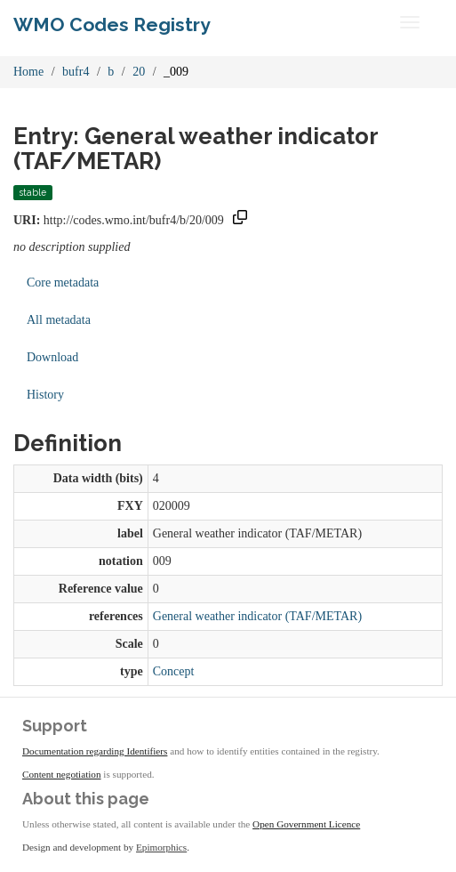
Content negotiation (61, 774)
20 (138, 71)
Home (28, 71)
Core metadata (63, 282)
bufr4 (75, 71)
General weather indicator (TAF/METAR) (257, 616)
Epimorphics (161, 847)
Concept (174, 671)
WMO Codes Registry (112, 24)
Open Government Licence (306, 824)
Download (52, 357)
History (45, 394)
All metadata (59, 320)
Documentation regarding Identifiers (94, 751)
